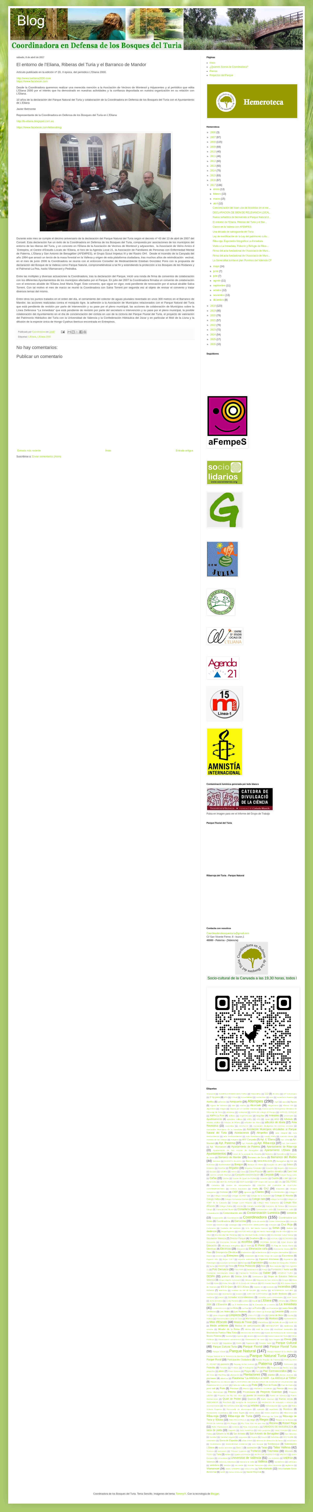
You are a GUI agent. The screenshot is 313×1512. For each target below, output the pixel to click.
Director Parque (238, 1238)
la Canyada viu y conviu (264, 1304)
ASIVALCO (243, 1126)
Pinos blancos (234, 1371)
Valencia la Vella (247, 1462)
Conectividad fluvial (224, 1209)
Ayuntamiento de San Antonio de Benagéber (235, 1150)
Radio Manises (267, 1399)
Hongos (285, 1280)
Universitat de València (246, 1457)
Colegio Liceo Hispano (241, 1203)
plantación (234, 1375)
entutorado (249, 1256)
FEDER (221, 1266)
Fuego (265, 1269)
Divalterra (254, 1238)
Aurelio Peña (270, 1136)
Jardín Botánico (279, 1294)
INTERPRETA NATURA (282, 1290)
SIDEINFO (211, 1440)
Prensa (213, 71)
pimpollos (210, 1371)
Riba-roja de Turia (240, 1416)
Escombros (287, 1255)
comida (239, 1206)
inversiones (227, 1294)
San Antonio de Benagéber (264, 1433)
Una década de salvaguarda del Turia (233, 231)
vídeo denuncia (274, 1465)
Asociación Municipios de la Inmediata (224, 1129)
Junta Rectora (232, 1301)
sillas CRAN (247, 1440)
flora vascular (276, 1266)
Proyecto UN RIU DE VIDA (230, 1395)
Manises (273, 1318)
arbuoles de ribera (252, 1122)
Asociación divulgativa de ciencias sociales (273, 1126)
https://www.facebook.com (32, 81)
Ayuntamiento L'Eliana (277, 1150)
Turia (218, 1454)
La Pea (245, 1308)
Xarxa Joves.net (236, 1472)
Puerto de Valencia (278, 1395)
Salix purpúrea (263, 1430)
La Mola (234, 1308)
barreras (216, 1161)
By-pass (213, 1171)
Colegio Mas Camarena (268, 1203)
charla (255, 1188)
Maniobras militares (255, 1318)
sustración (252, 1447)
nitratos (250, 1336)
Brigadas (234, 1168)
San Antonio (239, 1433)
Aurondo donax (286, 1136)
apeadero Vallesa (234, 1119)
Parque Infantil (219, 1351)
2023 (213, 329)
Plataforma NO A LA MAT (217, 1385)
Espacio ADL (212, 1259)
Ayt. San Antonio (289, 1143)
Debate (290, 1228)
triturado (289, 1451)
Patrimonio (288, 1364)
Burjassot (292, 1168)
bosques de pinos (275, 1164)
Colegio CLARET (239, 1196)
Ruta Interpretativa (251, 1427)
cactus (234, 1171)
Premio (246, 1388)
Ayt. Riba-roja (266, 1143)
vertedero (214, 1465)
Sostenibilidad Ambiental (236, 1444)
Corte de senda (258, 1221)
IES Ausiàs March (269, 1283)
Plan (257, 1371)
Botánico (210, 1168)
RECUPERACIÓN (231, 1406)
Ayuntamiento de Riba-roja (282, 1146)
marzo (217, 198)
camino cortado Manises (220, 1175)
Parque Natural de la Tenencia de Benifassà (226, 1356)
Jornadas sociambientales (241, 1297)
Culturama (210, 1228)
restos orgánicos (271, 1413)
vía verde (239, 1465)
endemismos (260, 1252)
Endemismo (246, 1252)
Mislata (248, 1329)
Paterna (265, 1363)
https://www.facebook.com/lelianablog (38, 127)
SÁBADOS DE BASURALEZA (278, 1426)
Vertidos (227, 1465)
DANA (276, 1228)
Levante (279, 1311)
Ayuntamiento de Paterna (245, 1146)
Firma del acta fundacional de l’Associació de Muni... (241, 250)
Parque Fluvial (252, 1346)
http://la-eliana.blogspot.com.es (35, 121)
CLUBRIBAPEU (278, 1192)
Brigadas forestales (253, 1168)
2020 (213, 315)
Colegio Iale (258, 1199)
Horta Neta (227, 1283)
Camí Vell (292, 1171)
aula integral (281, 1133)
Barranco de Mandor (229, 1157)
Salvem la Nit (222, 1433)
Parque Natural (242, 1351)
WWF (222, 1472)
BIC (291, 1161)
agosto (217, 280)
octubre (217, 290)
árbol (276, 1119)
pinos (221, 1371)
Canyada (269, 1174)
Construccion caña (264, 1209)
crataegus (233, 1225)
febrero (217, 193)
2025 (213, 339)
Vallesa (262, 1461)
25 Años (276, 1094)
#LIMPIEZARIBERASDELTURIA (233, 1094)
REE (245, 1406)
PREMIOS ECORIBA (263, 1388)
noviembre (219, 295)
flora (263, 1266)
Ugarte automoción (242, 1454)
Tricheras (256, 1451)
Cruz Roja (287, 1224)
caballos (223, 1171)
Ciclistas (224, 1192)
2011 (213, 156)
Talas (264, 1447)
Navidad (229, 1336)
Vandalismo (279, 1462)
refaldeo (255, 1405)
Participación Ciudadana (239, 1359)
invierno (239, 1294)
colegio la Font (277, 1199)
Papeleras (250, 1343)
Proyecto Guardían (271, 1391)
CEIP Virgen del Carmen (263, 1182)
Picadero (261, 1367)
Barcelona (281, 1154)
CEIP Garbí (244, 1182)
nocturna (261, 1336)
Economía (210, 1242)
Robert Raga (289, 1423)
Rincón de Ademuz (214, 1423)
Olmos (287, 1339)
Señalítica (275, 1437)
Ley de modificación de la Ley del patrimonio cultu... (241, 236)
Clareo (259, 1192)
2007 (213, 137)
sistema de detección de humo (269, 1440)
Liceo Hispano (219, 1315)
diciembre (219, 299)
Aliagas (223, 1109)
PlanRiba (222, 1375)
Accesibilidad (246, 1097)
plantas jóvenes (286, 1375)
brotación (270, 1168)
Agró (276, 1102)
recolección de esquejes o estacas (277, 1402)
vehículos (292, 1462)
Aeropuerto (236, 1101)
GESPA (210, 1276)
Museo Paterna (213, 1336)
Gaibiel (267, 1272)
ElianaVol (241, 1249)
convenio (292, 1213)
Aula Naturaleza (253, 1136)
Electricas (211, 1249)
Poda (254, 1385)
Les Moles (225, 1311)
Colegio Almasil (221, 1196)
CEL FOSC (291, 1181)
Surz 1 (239, 1447)
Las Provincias (271, 1308)
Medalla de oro (278, 1322)
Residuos (288, 1409)
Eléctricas (225, 1248)
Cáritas (226, 1178)
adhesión (222, 1102)
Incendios (284, 1286)
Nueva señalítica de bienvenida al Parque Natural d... (242, 217)
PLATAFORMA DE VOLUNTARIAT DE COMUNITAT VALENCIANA (264, 1382)
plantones (211, 1378)
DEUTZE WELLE (245, 1231)
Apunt (267, 1119)
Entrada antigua (184, 450)
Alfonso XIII (288, 1105)
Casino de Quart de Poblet (244, 1178)
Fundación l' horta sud (282, 1269)
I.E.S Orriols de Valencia (246, 1283)
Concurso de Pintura (275, 1206)
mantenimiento (290, 1318)
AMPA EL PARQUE (288, 1112)
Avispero (234, 1139)
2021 (213, 320)
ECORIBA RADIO (268, 1242)
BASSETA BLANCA (233, 1161)
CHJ (266, 1188)
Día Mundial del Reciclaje (226, 1235)
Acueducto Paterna (285, 1097)
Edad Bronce (287, 1242)
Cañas (213, 1178)
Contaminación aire (232, 1213)
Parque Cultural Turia (225, 1346)
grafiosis (226, 1276)
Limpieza (235, 1315)
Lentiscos (211, 1311)
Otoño (239, 1343)
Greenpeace (257, 1276)
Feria (231, 1266)
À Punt (234, 1097)
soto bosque (257, 1444)
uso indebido (273, 1458)
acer (271, 1097)
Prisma (232, 1391)
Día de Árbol (281, 1231)
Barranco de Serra (257, 1157)
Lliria (263, 1315)
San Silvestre (291, 1434)
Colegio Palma (225, 1206)
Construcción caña (285, 1209)
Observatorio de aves (255, 1339)
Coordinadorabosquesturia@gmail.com (227, 933)
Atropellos (262, 1132)
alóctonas (230, 1112)
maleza (209, 1318)
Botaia (290, 1164)
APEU (249, 1119)
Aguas (293, 1101)
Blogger (215, 1493)
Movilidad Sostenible (283, 1329)
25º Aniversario (290, 1094)
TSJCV (209, 1454)
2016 (213, 180)
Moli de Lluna (262, 1329)
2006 (213, 132)
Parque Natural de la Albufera (280, 1351)
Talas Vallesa (281, 1447)
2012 (213, 161)
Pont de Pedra (287, 1385)
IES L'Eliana (243, 1287)
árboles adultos (213, 1122)
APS (258, 1119)
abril (216, 203)
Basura (249, 1161)
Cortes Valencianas (277, 1221)
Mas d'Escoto (218, 1322)
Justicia (245, 1301)
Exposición (257, 1262)
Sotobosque (274, 1444)
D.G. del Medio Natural (257, 1228)
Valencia (210, 1461)
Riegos (264, 1419)
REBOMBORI (212, 1402)
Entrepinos (232, 1255)
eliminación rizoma (281, 1249)
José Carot (292, 1297)
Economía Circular (228, 1242)
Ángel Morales (245, 1116)
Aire (233, 1105)
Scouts (264, 1437)
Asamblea (229, 1126)
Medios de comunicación (248, 1325)
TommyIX (181, 1493)
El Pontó (260, 1245)
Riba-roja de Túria (270, 1416)
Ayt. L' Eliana (267, 1139)
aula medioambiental (232, 1136)
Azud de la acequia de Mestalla (247, 1154)
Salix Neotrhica (246, 1430)
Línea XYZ (252, 1315)
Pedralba (210, 1367)
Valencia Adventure (227, 1462)
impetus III (258, 1287)
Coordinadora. (223, 1221)
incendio (270, 1287)
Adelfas (210, 1101)
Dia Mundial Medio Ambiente (254, 1235)
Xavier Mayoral (253, 1472)
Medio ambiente (219, 1325)
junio (216, 271)
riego (252, 1420)
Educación (211, 1245)
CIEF (235, 1192)
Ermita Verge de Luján (268, 1256)
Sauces (254, 1437)
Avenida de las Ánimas (216, 1139)
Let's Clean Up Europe (261, 1312)
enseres (219, 1256)
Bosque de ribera (255, 1164)
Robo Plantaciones (220, 1427)
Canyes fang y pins (288, 1175)
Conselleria (243, 1209)
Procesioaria (249, 1392)
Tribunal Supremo (238, 1451)
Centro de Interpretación (238, 1185)
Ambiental (242, 1112)
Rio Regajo (232, 1423)
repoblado (273, 1409)
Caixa (242, 1171)
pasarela (225, 1364)
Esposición (288, 1259)
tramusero (222, 1451)
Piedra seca (288, 1368)
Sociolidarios (215, 1444)
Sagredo (232, 1430)
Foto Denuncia (220, 1269)
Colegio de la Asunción (261, 1196)
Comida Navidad (254, 1206)
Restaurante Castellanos (217, 1413)
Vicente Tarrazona (255, 1465)
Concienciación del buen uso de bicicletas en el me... (241, 207)
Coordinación (233, 1218)
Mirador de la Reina (229, 1329)
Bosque (239, 1164)
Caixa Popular (256, 1171)
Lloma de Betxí (276, 1315)
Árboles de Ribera (232, 1122)
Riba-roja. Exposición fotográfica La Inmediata (238, 241)
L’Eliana (281, 1301)
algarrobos (211, 1109)
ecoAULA (275, 1238)
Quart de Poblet (232, 1398)
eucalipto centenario (228, 1263)
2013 (213, 165)
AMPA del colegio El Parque (263, 1112)
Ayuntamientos (216, 1153)
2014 (213, 170)
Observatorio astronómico (229, 1339)
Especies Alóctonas (269, 1259)
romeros (235, 1427)
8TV (226, 1097)
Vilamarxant (212, 1468)
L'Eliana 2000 (44, 336)
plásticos (224, 1378)
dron (265, 1238)
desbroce (211, 1231)
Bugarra (281, 1168)
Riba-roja (212, 1416)
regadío (284, 1406)
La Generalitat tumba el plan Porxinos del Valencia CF (242, 260)
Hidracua (248, 1280)
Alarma (242, 1105)
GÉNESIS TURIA (285, 1273)
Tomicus (210, 1451)
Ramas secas (286, 1399)
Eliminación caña (258, 1248)
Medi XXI (293, 1322)
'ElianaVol (210, 1094)
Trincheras (273, 1451)
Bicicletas (210, 1164)
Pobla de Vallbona (240, 1385)
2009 (213, 146)
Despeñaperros (228, 1231)
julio (215, 275)
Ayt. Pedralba (248, 1143)
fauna (212, 1266)
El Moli (247, 1245)
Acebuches (261, 1097)
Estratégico (211, 1263)
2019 (213, 310)
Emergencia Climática (226, 1252)
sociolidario (292, 1440)
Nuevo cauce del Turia (278, 1336)
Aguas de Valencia (218, 1105)
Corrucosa (240, 1221)
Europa (244, 1263)
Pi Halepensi (248, 1368)
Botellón (221, 1168)
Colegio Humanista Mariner (236, 1199)
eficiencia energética (231, 1245)
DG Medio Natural (264, 1231)
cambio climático (275, 1171)
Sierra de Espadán (228, 1440)
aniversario (289, 1116)
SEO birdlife (288, 1437)
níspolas (240, 1336)
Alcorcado (255, 1105)
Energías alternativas (279, 1252)
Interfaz (264, 1290)
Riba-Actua (288, 1413)
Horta (216, 1283)
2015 (213, 175)
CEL (280, 1182)
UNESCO (284, 1454)
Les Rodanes (240, 1311)
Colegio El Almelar (284, 1195)
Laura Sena (287, 1308)
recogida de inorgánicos (246, 1402)
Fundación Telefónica (248, 1273)
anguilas (260, 1115)
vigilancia (289, 1465)
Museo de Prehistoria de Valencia (279, 1333)
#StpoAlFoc (256, 1094)
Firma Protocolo (246, 1265)
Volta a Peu (249, 1469)
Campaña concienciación (247, 1174)
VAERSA (288, 1458)
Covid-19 (220, 1225)
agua (284, 1102)
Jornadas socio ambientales (270, 1297)
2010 (213, 151)
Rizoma (273, 1423)
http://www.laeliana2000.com (33, 78)
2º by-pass (215, 1097)
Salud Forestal (280, 1430)
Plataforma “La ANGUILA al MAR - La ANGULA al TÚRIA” (264, 1378)
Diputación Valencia (216, 1238)
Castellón (264, 1178)
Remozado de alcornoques (239, 1409)
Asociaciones (241, 1132)
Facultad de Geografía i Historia (283, 1263)
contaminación (212, 1213)
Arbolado (288, 1119)
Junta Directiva (216, 1301)
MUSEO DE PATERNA (251, 1333)
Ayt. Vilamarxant (218, 1146)
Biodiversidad (225, 1164)
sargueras (242, 1437)
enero (216, 189)
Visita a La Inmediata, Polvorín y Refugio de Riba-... (241, 246)
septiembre (219, 285)
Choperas (280, 1189)
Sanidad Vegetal (227, 1437)
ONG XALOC (212, 1343)
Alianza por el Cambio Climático (244, 1109)
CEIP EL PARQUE (228, 1182)
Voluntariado (265, 1468)
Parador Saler (265, 1343)
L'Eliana (32, 336)
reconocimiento (213, 1406)
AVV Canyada (249, 1139)
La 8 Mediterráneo (240, 1304)
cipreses (247, 1192)
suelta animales (225, 1448)
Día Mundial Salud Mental (282, 1235)
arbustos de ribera (275, 1122)
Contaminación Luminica (263, 1212)
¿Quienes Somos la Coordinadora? (229, 66)
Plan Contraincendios (275, 1371)
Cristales (273, 1225)
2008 (213, 142)
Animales (274, 1115)
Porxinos (234, 1388)
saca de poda (214, 1430)
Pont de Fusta (270, 1385)
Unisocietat (222, 1458)
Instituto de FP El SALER (243, 1290)
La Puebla (257, 1308)
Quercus (252, 1399)
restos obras (254, 1413)
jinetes (221, 1297)
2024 (213, 334)
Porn (222, 1388)
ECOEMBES (288, 1238)
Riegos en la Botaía (284, 1420)
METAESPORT (272, 1326)
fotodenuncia (252, 1269)
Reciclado (227, 1402)
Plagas (247, 1371)
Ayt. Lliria (285, 1139)
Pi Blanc (234, 1368)
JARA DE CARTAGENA (257, 1294)
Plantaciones (251, 1374)
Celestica (215, 1185)
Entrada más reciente (29, 450)
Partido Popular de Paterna (268, 1360)
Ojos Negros (274, 1339)
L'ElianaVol (221, 1304)
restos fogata (238, 1413)
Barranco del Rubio (284, 1157)
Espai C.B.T (228, 1259)
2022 (213, 325)
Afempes (255, 1101)
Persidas (223, 1368)
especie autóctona (246, 1259)
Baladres (269, 1154)
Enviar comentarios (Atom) (46, 456)
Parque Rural (213, 1359)
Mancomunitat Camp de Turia (229, 1318)
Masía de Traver (243, 1322)
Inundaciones (212, 1294)
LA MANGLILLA (220, 1308)
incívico (210, 1290)
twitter (227, 1454)
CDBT (285, 1178)
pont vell (210, 1388)
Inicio (108, 450)
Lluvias (290, 1315)
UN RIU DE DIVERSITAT (265, 1454)
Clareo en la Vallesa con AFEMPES (232, 226)
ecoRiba (247, 1241)
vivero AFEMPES (232, 1469)
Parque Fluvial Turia (283, 1346)
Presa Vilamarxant (214, 1392)
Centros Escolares (238, 1189)
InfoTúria (223, 1290)
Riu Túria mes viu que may (253, 1423)
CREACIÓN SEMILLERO (253, 1225)
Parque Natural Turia (267, 1355)
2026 (213, 344)
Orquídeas (227, 1343)
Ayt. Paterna (227, 1143)
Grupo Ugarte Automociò (230, 1280)
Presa (290, 1388)
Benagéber (281, 1161)
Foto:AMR (238, 1269)
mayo (216, 266)
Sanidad (213, 1437)
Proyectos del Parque (221, 75)
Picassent (275, 1368)
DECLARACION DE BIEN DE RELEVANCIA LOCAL (241, 212)
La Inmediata (288, 1304)
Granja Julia (241, 1276)
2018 (213, 305)
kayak (254, 1301)
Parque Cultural (286, 1342)
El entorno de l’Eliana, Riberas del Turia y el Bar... (240, 222)
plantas (271, 1375)
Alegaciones (273, 1105)
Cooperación (217, 1218)
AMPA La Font (217, 1115)
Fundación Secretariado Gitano (220, 1273)
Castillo (275, 1178)
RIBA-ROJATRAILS (237, 1420)
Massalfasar (263, 1322)
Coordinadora (255, 1217)
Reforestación (271, 1406)
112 (266, 1093)
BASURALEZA (264, 1161)
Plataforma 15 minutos (220, 1382)
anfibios (232, 1116)
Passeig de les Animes (244, 1364)
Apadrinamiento (214, 1119)
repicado (260, 1409)
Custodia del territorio (230, 1228)
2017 (213, 185)
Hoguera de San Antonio (267, 1280)
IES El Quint (227, 1287)
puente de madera (255, 1395)
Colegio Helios (213, 1199)
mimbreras (288, 1326)
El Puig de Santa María (282, 1245)
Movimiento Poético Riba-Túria (221, 1332)
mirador (209, 1329)
